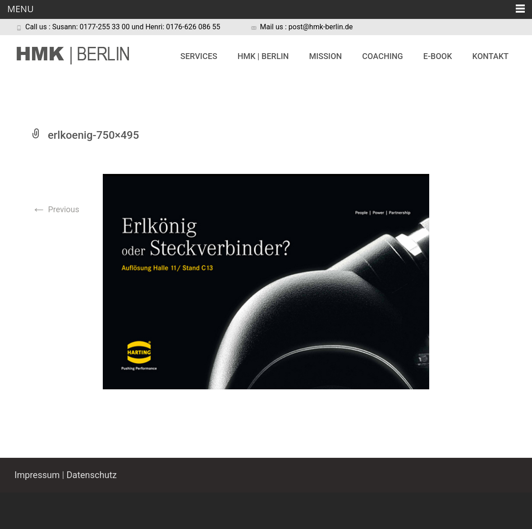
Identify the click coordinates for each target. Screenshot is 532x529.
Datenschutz (91, 475)
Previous (55, 209)
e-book (437, 56)
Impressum (37, 475)
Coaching (382, 56)
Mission (325, 56)
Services (198, 56)
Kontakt (490, 56)
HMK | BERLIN (263, 56)
